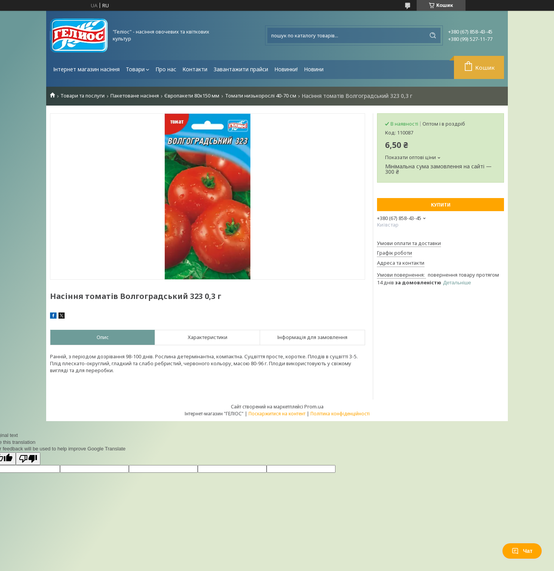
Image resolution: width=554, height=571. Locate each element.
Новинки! (286, 69)
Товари (135, 69)
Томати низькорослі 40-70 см (260, 95)
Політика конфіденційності (340, 413)
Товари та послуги (82, 95)
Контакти (194, 69)
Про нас (165, 69)
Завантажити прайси (241, 69)
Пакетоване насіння (134, 95)
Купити (441, 205)
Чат (522, 550)
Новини (314, 69)
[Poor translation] (28, 458)
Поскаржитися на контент (277, 413)
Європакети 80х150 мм (191, 95)
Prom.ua (314, 406)
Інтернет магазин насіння (86, 69)
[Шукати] (433, 35)
